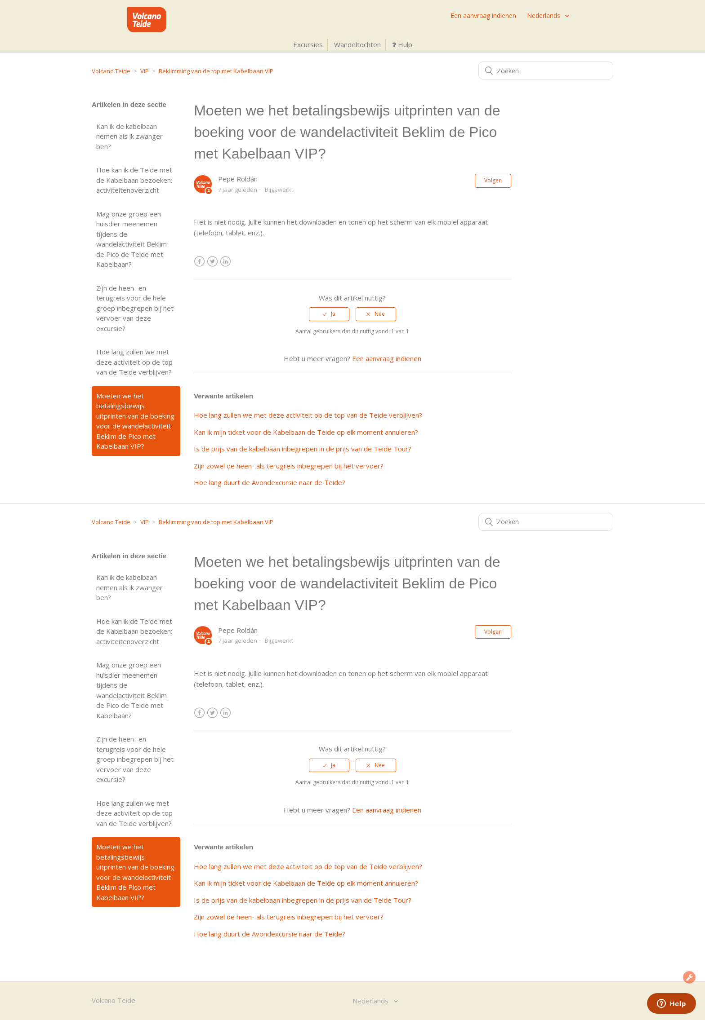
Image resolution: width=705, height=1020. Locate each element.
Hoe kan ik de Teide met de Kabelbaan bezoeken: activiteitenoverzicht (134, 179)
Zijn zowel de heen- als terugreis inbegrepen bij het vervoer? (289, 465)
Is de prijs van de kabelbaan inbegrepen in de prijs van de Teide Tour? (302, 448)
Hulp (402, 44)
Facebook (199, 261)
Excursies (308, 44)
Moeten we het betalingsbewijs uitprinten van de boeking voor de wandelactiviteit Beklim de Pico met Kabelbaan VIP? (135, 421)
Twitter (212, 261)
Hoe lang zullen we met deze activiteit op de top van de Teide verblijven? (134, 361)
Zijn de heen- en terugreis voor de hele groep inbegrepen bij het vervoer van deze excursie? (135, 308)
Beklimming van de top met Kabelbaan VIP (216, 71)
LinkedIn (225, 261)
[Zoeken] (545, 70)
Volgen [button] (493, 180)
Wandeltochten (357, 44)
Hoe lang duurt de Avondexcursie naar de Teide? (269, 482)
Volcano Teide (111, 71)
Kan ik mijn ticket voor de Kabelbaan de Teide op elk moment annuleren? (306, 432)
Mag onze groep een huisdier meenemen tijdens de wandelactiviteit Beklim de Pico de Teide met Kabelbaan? (131, 239)
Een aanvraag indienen (483, 15)
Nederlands (544, 15)
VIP (144, 71)
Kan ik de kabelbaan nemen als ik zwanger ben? (129, 136)
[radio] (329, 314)
